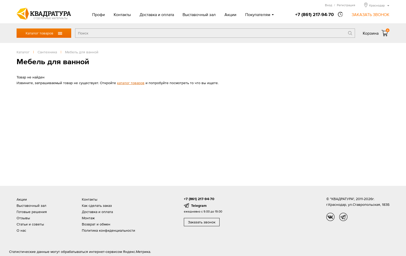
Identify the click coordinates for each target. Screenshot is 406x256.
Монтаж (88, 218)
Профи (98, 14)
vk (330, 217)
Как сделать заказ (97, 205)
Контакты (122, 14)
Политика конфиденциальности (108, 230)
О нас (21, 230)
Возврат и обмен (96, 224)
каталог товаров (130, 83)
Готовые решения (32, 212)
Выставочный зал (199, 14)
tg (343, 217)
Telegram (199, 205)
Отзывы (23, 218)
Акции (230, 14)
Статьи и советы (30, 224)
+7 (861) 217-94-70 (314, 14)
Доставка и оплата (157, 14)
